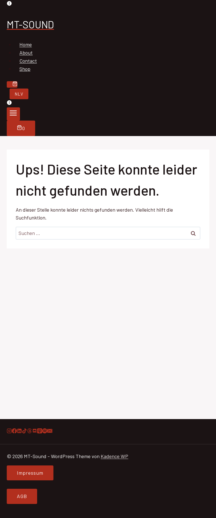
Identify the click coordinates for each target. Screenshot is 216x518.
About (26, 52)
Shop (24, 68)
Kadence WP (114, 456)
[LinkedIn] (19, 431)
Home (25, 44)
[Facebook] (14, 431)
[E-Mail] (49, 431)
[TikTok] (24, 431)
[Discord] (34, 431)
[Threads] (29, 431)
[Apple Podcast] (39, 431)
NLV (19, 93)
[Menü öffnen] (13, 114)
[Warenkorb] (12, 84)
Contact (28, 61)
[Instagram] (9, 431)
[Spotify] (44, 431)
